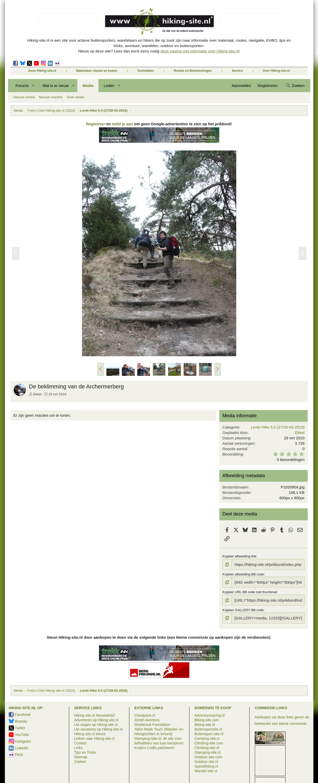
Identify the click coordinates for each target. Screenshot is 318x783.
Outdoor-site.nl (206, 761)
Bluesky (22, 63)
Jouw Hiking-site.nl (42, 71)
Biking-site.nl (205, 724)
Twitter (29, 63)
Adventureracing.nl (210, 715)
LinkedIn (50, 63)
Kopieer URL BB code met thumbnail (249, 592)
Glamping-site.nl (208, 752)
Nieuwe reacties (51, 97)
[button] (33, 85)
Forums (22, 85)
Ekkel (38, 395)
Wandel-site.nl (206, 770)
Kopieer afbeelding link (239, 557)
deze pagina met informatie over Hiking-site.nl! (200, 51)
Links (78, 747)
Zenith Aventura (147, 719)
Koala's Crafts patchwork (154, 747)
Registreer (95, 125)
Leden (109, 85)
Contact (80, 742)
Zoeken (80, 761)
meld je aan (122, 125)
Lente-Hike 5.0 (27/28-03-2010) (276, 428)
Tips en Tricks (85, 752)
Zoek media (75, 97)
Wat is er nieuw (55, 85)
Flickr (57, 63)
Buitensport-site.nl (209, 733)
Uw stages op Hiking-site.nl (96, 724)
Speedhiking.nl (206, 765)
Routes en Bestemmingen (193, 71)
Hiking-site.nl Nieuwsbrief (94, 715)
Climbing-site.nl (207, 747)
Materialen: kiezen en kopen (96, 71)
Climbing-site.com (209, 742)
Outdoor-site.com (208, 756)
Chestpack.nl (144, 715)
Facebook (15, 63)
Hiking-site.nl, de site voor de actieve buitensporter (159, 21)
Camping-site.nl (207, 738)
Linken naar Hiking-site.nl (94, 738)
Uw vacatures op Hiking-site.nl (98, 728)
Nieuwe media (24, 97)
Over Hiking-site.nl (276, 71)
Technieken (145, 71)
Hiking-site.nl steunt (90, 733)
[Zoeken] (295, 85)
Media (88, 85)
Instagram (43, 63)
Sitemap (80, 756)
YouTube (22, 734)
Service (237, 71)
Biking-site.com (207, 719)
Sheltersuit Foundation (152, 724)
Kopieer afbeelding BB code (242, 575)
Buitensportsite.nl (208, 728)
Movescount (36, 63)
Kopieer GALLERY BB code (242, 609)
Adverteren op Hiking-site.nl (96, 719)
